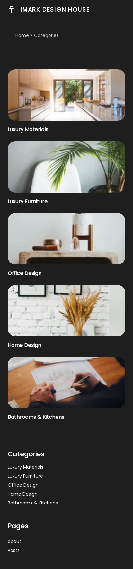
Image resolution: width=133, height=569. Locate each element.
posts (14, 550)
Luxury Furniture (28, 201)
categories (46, 35)
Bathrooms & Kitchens (36, 417)
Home (22, 35)
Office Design (24, 273)
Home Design (24, 345)
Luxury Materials (28, 129)
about (14, 541)
